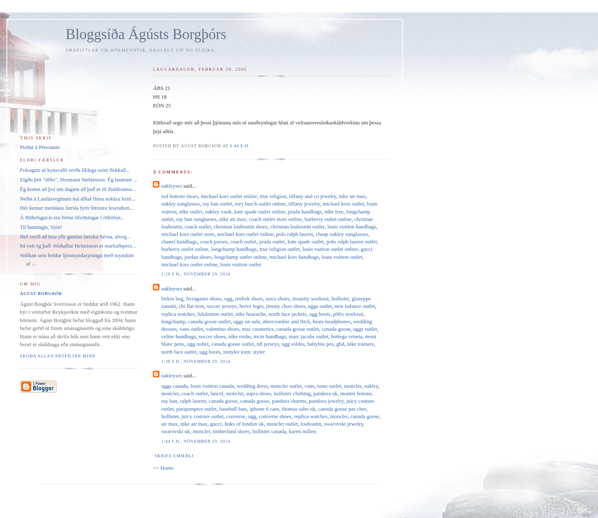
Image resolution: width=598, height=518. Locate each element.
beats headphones (331, 321)
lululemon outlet (215, 314)
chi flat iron (191, 306)
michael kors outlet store (187, 234)
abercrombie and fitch (286, 321)
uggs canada (174, 386)
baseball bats (233, 409)
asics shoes (277, 298)
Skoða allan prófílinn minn (58, 356)
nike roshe (239, 336)
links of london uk (244, 424)
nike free (333, 211)
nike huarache (250, 314)
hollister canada (269, 431)
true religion (273, 196)
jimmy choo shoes (286, 306)
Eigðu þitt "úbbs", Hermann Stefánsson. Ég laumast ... (78, 179)
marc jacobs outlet (308, 336)
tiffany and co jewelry (312, 196)
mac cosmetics (258, 329)
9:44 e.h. (240, 146)
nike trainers (360, 344)
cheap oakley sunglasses (342, 234)
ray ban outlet (217, 204)
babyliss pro (320, 344)
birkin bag (172, 298)
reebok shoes (249, 298)
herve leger (252, 306)
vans (309, 386)
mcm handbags (269, 336)
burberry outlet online (327, 219)
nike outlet (190, 211)
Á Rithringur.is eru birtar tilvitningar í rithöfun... (72, 217)
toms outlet (329, 386)
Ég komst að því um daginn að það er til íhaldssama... (78, 189)
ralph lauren (193, 401)
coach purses (214, 241)
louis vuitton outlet (341, 257)
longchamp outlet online (240, 257)
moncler (352, 386)
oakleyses (171, 186)
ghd (340, 344)
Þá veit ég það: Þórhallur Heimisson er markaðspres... (78, 246)
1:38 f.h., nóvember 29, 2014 (195, 361)
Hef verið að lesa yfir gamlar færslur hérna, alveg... (75, 236)
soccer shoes (212, 336)
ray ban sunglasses (196, 219)
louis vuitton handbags (351, 226)
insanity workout (310, 298)
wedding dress (252, 386)
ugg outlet (197, 344)
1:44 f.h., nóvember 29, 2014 (195, 441)
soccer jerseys (221, 306)
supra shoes (258, 393)
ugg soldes (293, 344)
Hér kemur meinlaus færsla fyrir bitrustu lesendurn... (77, 208)
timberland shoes (231, 431)
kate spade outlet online (259, 211)
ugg (228, 298)
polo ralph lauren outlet (351, 241)
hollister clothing (292, 393)
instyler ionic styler (244, 352)
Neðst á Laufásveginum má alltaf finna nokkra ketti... (77, 199)
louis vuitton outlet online (330, 249)
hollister (340, 298)
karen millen (302, 431)
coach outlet (198, 226)
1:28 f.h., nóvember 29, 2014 (195, 274)
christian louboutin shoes (240, 226)
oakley (371, 386)
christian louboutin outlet (297, 226)
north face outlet (178, 352)
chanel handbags (179, 241)
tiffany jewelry (304, 204)
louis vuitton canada (212, 386)
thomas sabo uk (299, 409)
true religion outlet (280, 249)
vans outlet (191, 329)
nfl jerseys (268, 344)
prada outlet (272, 241)
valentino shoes (223, 329)
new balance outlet (355, 306)
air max (169, 424)
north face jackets (288, 314)
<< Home (163, 468)
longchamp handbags (234, 249)
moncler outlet (285, 386)
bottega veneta (346, 336)
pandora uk (326, 393)
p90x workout (348, 314)
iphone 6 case (264, 409)
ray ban (169, 401)
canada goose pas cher (342, 409)
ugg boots (320, 314)
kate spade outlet (305, 241)
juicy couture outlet (202, 416)
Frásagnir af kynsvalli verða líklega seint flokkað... (75, 170)
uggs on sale (246, 321)
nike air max (352, 196)
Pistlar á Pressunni (40, 147)
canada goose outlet (209, 321)
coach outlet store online (275, 219)
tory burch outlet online (260, 204)
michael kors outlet (343, 204)
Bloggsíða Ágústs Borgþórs (146, 34)
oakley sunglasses (180, 204)
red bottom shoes (179, 196)
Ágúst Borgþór (41, 293)
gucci (216, 424)
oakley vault (218, 211)
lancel (217, 393)
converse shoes (275, 416)
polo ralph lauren (294, 234)
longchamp (173, 321)
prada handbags (305, 211)
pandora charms (289, 401)
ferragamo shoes (204, 298)
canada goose (335, 329)
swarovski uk (175, 431)
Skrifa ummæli (174, 456)
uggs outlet (320, 306)
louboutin (311, 424)
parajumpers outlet (196, 409)
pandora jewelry (326, 401)
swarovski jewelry (343, 424)
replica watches (177, 314)
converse (235, 416)
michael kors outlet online (229, 196)
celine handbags (178, 336)
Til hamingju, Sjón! (41, 227)
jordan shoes (197, 257)
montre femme (356, 393)
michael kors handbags (294, 257)
